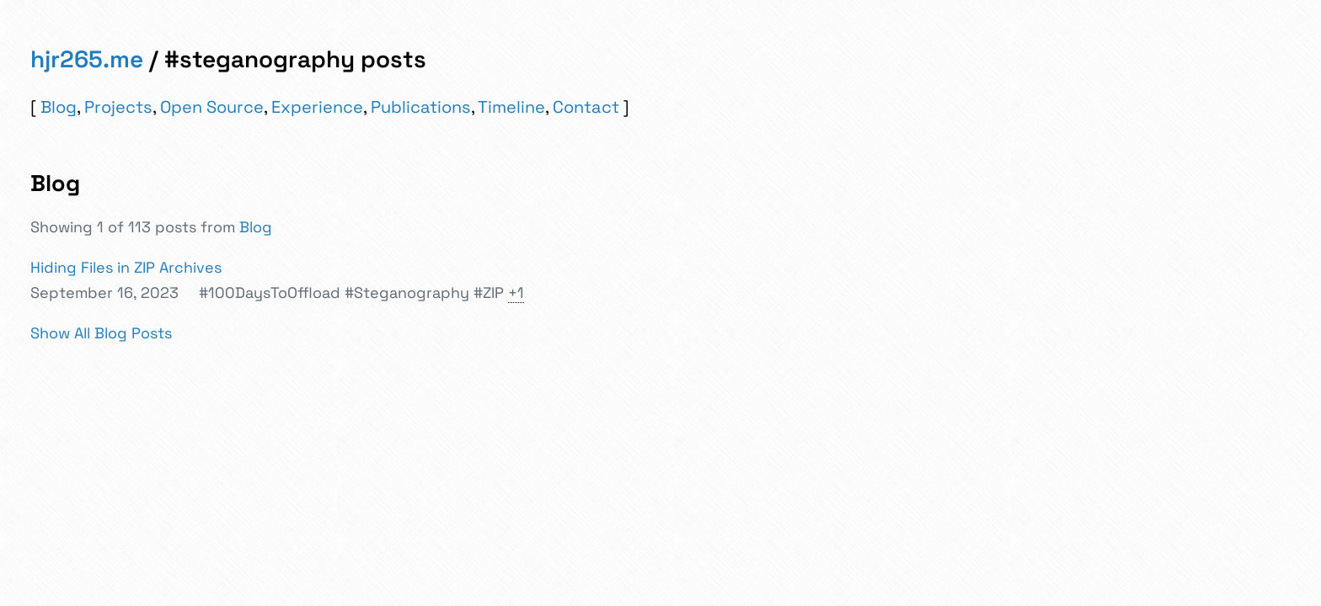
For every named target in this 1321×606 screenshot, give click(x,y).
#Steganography (407, 292)
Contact (586, 107)
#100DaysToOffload (269, 292)
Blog (58, 107)
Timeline (511, 107)
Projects (118, 107)
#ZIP (488, 292)
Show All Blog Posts (101, 333)
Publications (421, 107)
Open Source (212, 107)
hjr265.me (86, 59)
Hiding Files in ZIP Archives (126, 267)
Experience (317, 107)
